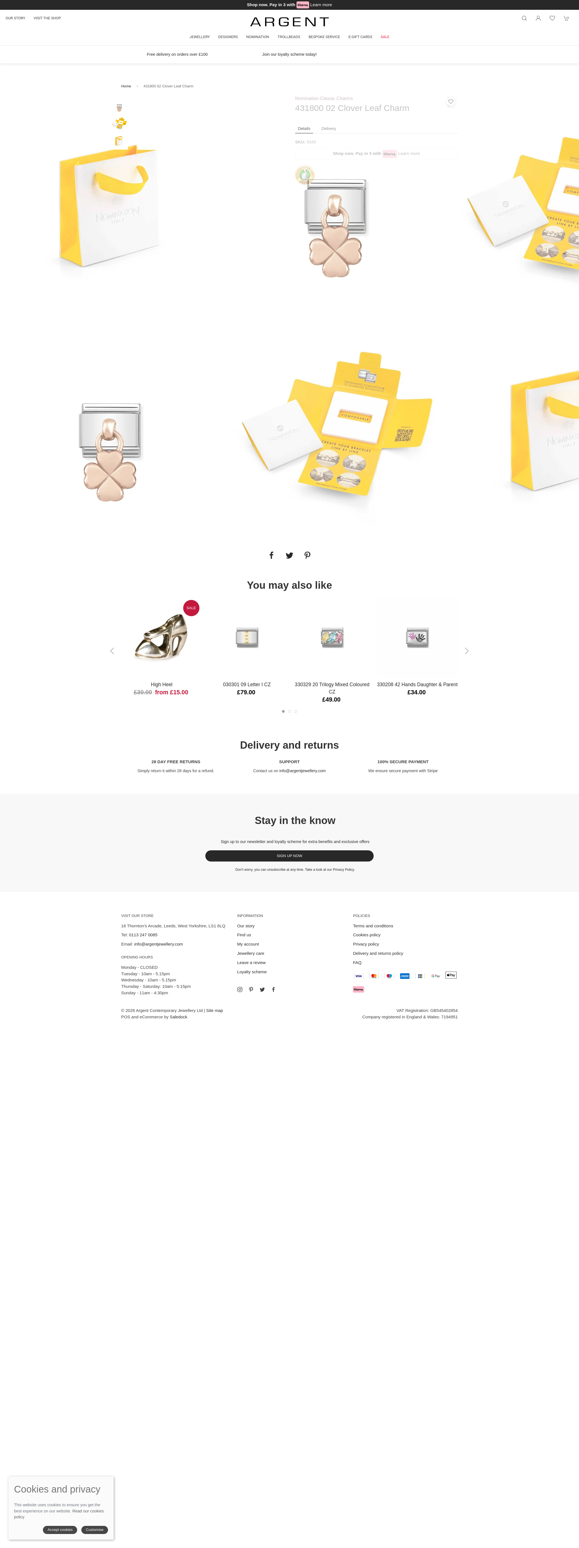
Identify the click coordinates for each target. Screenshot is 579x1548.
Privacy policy (366, 944)
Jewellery (200, 37)
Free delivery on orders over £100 (177, 54)
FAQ (357, 962)
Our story (15, 18)
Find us (244, 934)
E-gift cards (360, 37)
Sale (385, 37)
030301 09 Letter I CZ (247, 684)
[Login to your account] (538, 18)
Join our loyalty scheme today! (289, 54)
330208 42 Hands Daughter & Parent (417, 684)
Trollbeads (288, 37)
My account (248, 944)
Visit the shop (47, 18)
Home (126, 86)
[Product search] (524, 18)
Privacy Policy (343, 870)
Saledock (178, 1016)
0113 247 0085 (143, 934)
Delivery (328, 128)
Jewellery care (250, 953)
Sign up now (289, 856)
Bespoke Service (324, 37)
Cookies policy (366, 934)
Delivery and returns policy (378, 953)
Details (304, 128)
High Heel (162, 684)
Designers (228, 37)
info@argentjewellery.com (302, 771)
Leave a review (251, 962)
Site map (214, 1010)
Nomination (257, 37)
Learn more (321, 4)
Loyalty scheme (252, 971)
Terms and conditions (373, 925)
